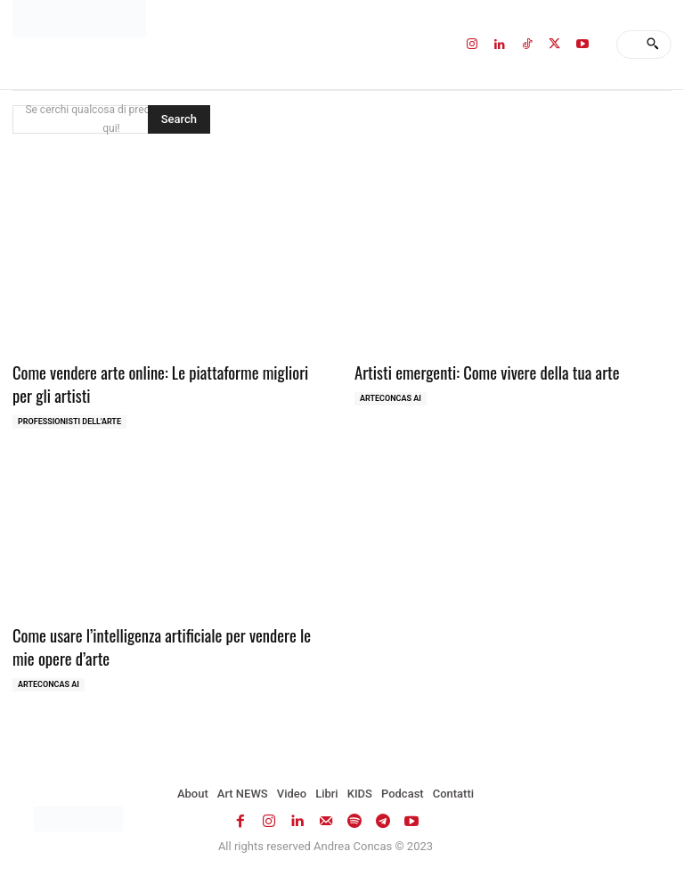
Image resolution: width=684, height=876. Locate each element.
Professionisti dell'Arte (69, 417)
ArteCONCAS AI (390, 396)
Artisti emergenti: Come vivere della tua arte (476, 371)
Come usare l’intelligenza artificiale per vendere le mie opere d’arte (161, 641)
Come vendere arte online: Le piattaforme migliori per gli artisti (167, 382)
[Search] (652, 44)
